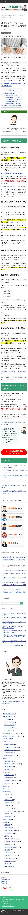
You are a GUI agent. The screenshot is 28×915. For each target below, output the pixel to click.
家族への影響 (8, 805)
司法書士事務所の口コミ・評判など (12, 736)
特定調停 (5, 786)
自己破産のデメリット (10, 783)
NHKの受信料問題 (9, 866)
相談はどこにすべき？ (10, 838)
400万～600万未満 (9, 727)
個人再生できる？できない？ (12, 764)
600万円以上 (7, 730)
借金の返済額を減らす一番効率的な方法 (13, 899)
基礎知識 (6, 794)
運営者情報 (5, 903)
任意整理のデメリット (10, 755)
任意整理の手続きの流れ (8, 93)
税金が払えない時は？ (10, 861)
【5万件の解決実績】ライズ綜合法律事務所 (14, 570)
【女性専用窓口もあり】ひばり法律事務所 (13, 582)
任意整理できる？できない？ (12, 750)
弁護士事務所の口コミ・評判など (12, 733)
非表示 (12, 90)
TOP (8, 15)
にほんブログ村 (5, 879)
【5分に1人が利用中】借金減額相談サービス (14, 645)
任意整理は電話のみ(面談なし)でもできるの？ (13, 186)
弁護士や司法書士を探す (11, 95)
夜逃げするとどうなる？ (11, 855)
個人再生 (5, 758)
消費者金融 (7, 825)
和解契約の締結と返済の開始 (12, 103)
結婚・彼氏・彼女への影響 (11, 841)
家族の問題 (7, 850)
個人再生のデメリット (10, 769)
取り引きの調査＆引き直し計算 (12, 99)
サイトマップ (6, 901)
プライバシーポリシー (8, 906)
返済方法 (6, 836)
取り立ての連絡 (8, 827)
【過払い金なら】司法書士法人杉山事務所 (13, 592)
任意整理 (5, 741)
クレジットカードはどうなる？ (12, 811)
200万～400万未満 (9, 725)
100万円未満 (7, 719)
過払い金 (5, 788)
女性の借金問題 (7, 739)
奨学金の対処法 (8, 816)
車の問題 (6, 813)
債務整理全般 (6, 791)
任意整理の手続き (6, 33)
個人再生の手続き (9, 761)
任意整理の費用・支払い (11, 747)
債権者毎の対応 (8, 800)
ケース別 (6, 797)
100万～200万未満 (9, 722)
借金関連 (5, 822)
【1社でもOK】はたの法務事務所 (11, 589)
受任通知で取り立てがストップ (12, 97)
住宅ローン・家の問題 (10, 808)
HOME (4, 897)
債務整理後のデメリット (11, 802)
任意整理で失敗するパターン (9, 315)
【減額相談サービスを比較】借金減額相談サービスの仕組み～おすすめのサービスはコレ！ (14, 636)
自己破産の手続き (9, 775)
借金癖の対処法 (8, 844)
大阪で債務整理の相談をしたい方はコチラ (13, 557)
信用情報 (6, 863)
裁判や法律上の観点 (9, 858)
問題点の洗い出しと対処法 (11, 830)
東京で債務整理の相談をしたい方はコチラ (13, 559)
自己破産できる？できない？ (12, 780)
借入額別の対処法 (7, 716)
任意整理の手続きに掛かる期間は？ (11, 105)
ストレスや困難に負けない (11, 847)
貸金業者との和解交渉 (10, 101)
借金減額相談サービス (9, 714)
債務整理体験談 (7, 819)
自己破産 (5, 772)
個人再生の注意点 (9, 766)
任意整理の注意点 (9, 752)
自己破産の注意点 (9, 777)
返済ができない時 (9, 833)
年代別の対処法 (8, 852)
